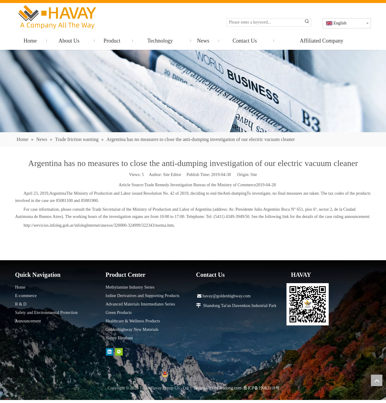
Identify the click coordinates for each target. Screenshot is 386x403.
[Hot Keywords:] (307, 22)
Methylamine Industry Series (130, 287)
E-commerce (26, 295)
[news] (193, 91)
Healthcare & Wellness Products (133, 321)
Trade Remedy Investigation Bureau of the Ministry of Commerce (200, 185)
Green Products (119, 312)
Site (254, 174)
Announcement (28, 321)
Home (20, 287)
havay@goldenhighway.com (224, 296)
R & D (20, 304)
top (376, 380)
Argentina (57, 193)
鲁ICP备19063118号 (261, 388)
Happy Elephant (119, 338)
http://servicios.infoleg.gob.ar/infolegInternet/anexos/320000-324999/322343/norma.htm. (99, 225)
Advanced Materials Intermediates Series (140, 304)
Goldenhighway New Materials (132, 329)
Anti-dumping (234, 193)
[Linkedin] (109, 352)
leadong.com (230, 388)
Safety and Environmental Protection (46, 312)
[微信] (119, 352)
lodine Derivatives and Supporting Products (142, 295)
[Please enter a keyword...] (264, 22)
